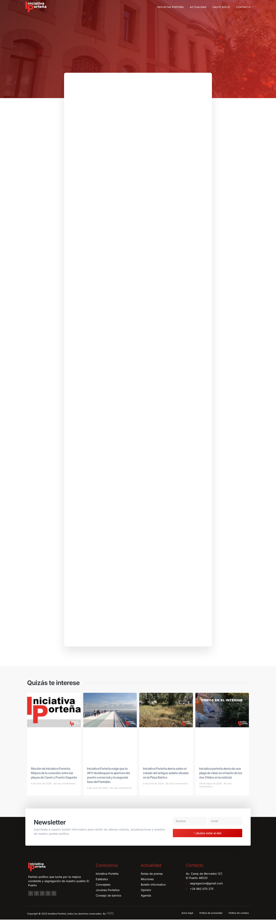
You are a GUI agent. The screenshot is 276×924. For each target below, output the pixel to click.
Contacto (243, 7)
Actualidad (198, 7)
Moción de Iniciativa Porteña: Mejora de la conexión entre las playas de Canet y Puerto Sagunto (54, 777)
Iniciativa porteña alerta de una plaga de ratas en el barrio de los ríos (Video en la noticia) (220, 777)
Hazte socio (221, 7)
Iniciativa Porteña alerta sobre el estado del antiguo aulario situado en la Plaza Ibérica (166, 777)
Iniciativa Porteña (170, 7)
